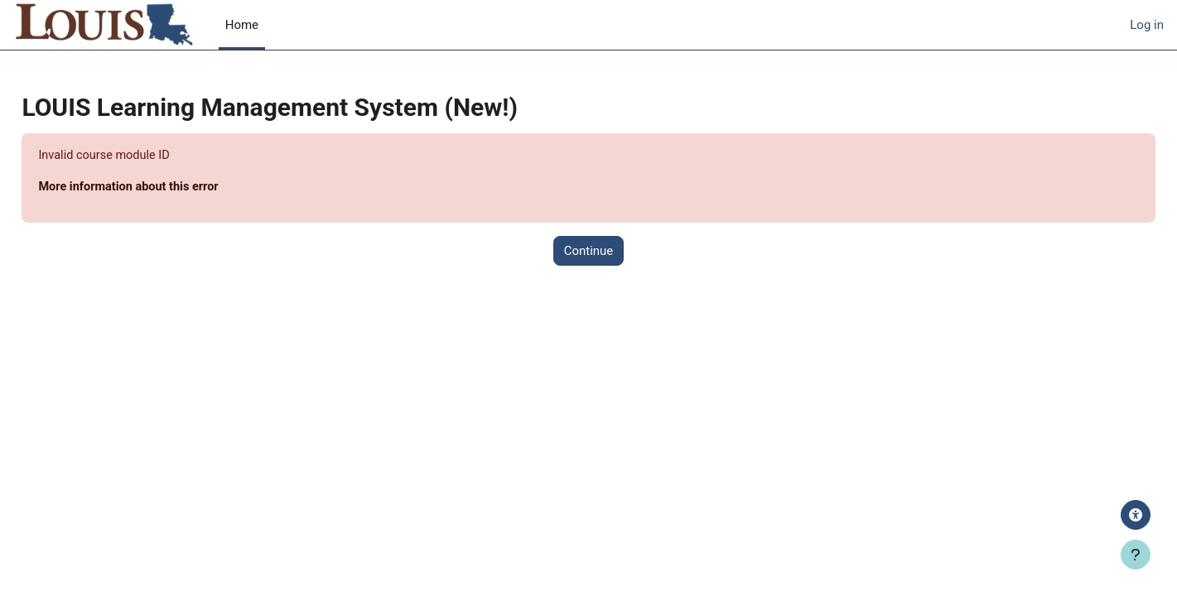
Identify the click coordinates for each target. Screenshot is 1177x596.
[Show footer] (1135, 555)
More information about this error (168, 187)
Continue (589, 251)
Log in (1147, 24)
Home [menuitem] (241, 24)
